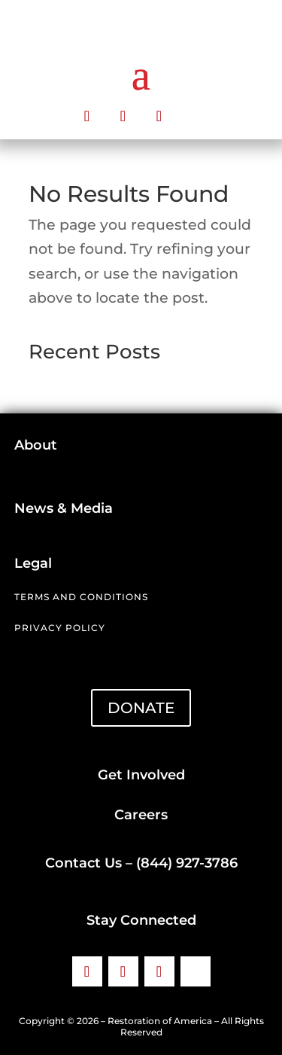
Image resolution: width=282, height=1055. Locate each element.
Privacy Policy (59, 627)
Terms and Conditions (81, 596)
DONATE (141, 708)
